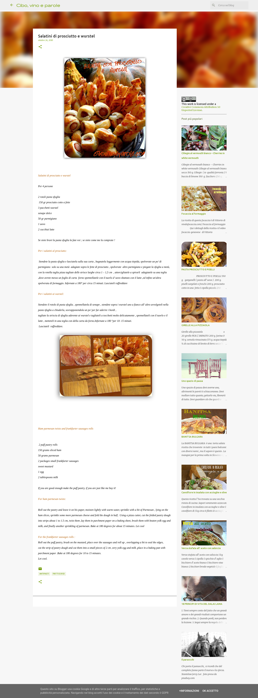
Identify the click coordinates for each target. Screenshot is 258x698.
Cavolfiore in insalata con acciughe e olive (203, 493)
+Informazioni (189, 690)
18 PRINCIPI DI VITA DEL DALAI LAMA (201, 605)
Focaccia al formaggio (193, 215)
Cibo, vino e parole (38, 5)
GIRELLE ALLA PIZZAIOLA (195, 326)
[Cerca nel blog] (231, 5)
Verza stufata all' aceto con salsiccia (200, 549)
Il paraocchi (187, 661)
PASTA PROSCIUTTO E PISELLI (197, 270)
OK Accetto (210, 690)
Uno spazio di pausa (191, 382)
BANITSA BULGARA (191, 438)
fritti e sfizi (59, 574)
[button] (40, 47)
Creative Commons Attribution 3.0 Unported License (203, 108)
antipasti (44, 574)
